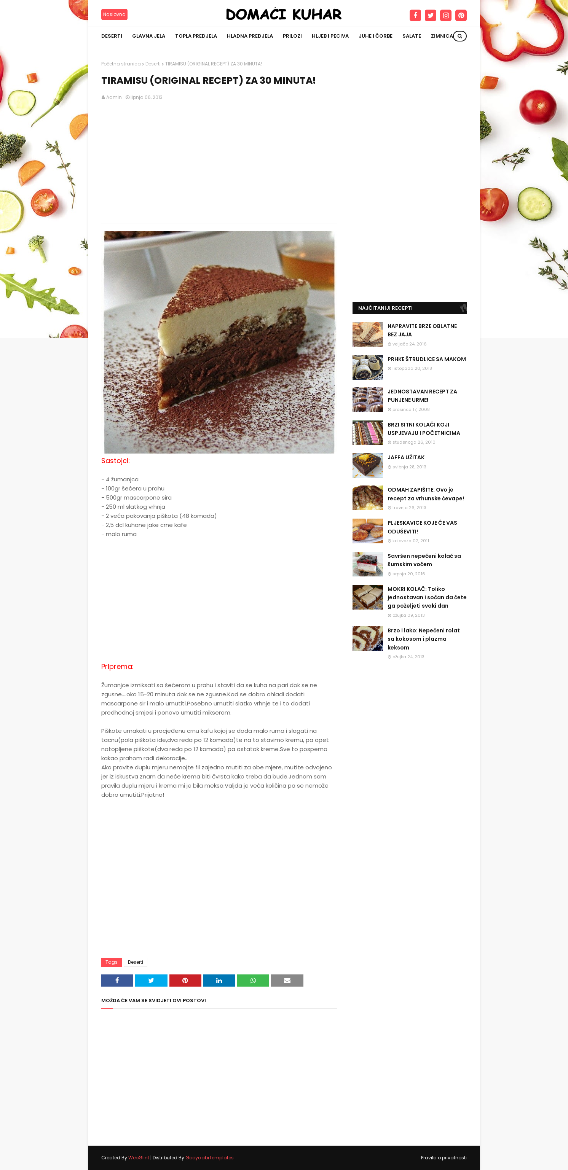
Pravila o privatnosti (444, 1157)
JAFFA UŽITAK (406, 457)
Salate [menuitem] (411, 36)
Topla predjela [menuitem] (196, 36)
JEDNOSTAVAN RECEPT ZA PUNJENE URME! (422, 396)
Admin (114, 97)
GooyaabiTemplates (209, 1157)
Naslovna (114, 14)
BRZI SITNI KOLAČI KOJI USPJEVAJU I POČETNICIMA (424, 429)
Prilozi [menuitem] (292, 36)
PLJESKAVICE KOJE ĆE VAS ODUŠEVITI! (422, 527)
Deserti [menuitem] (111, 36)
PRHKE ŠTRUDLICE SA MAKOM (427, 359)
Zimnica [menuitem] (442, 36)
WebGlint (138, 1157)
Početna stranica (121, 63)
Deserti (153, 63)
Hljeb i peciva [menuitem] (330, 36)
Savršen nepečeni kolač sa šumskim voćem (424, 560)
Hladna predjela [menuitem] (250, 36)
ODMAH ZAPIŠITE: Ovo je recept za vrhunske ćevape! (426, 494)
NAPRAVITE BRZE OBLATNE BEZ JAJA (422, 330)
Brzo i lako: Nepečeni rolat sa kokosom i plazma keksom (424, 639)
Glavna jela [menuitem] (148, 36)
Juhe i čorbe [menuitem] (375, 36)
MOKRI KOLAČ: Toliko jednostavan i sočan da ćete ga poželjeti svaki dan (427, 597)
